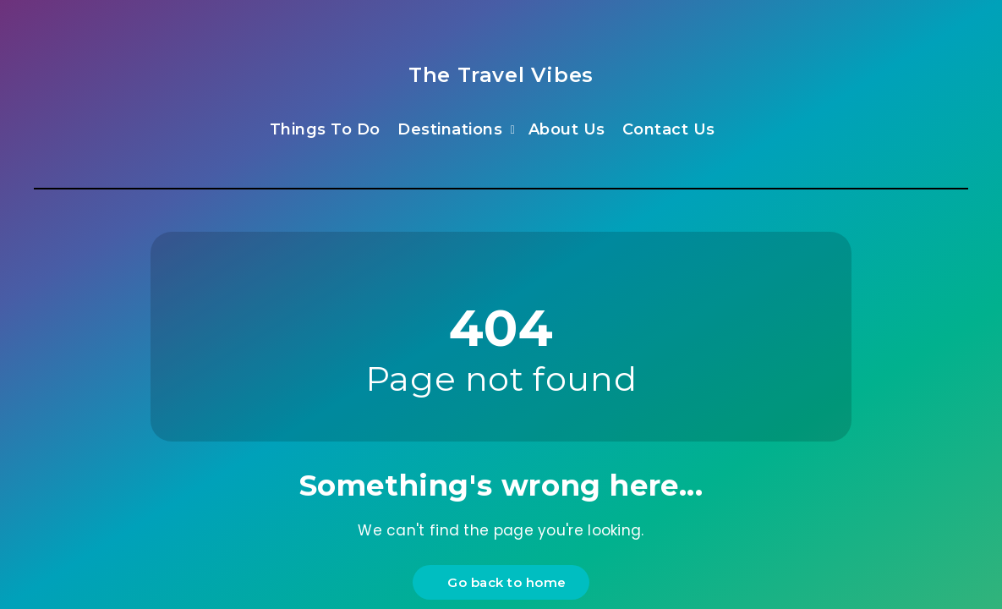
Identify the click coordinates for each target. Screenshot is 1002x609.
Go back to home (503, 582)
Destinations (449, 129)
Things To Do (325, 129)
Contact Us (668, 129)
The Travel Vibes (501, 75)
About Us (566, 129)
